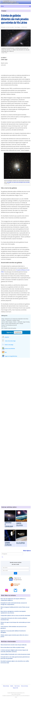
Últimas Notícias (6, 685)
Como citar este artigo (10, 341)
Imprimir (7, 337)
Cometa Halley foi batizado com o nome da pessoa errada (15, 654)
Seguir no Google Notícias (11, 356)
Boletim (11, 685)
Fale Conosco (17, 685)
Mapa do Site (15, 687)
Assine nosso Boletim (10, 348)
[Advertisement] (20, 65)
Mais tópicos (27, 550)
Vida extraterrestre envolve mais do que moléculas (14, 644)
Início (2, 6)
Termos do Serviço (24, 685)
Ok (15, 573)
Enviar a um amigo (9, 344)
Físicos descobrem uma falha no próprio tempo (12, 647)
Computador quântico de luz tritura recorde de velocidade (15, 615)
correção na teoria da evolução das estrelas (18, 182)
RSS (5, 352)
